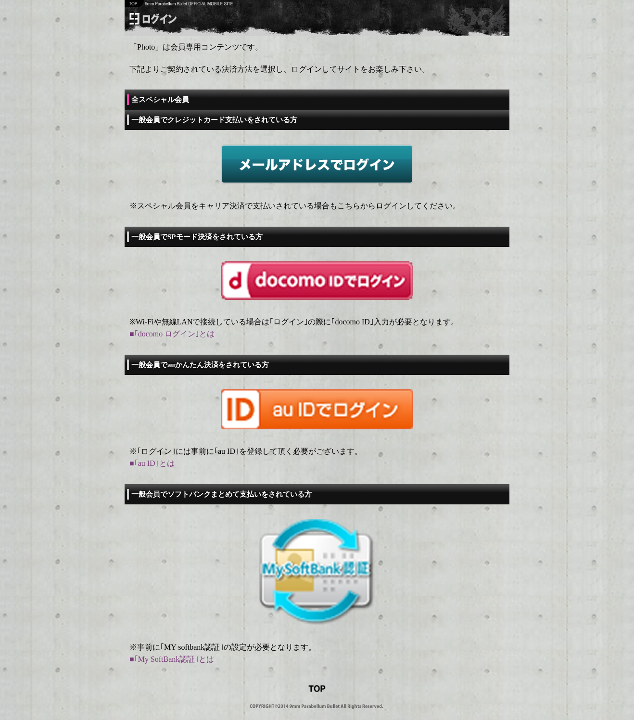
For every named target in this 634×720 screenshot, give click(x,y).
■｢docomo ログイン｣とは (172, 334)
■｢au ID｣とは (152, 463)
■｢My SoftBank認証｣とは (171, 659)
